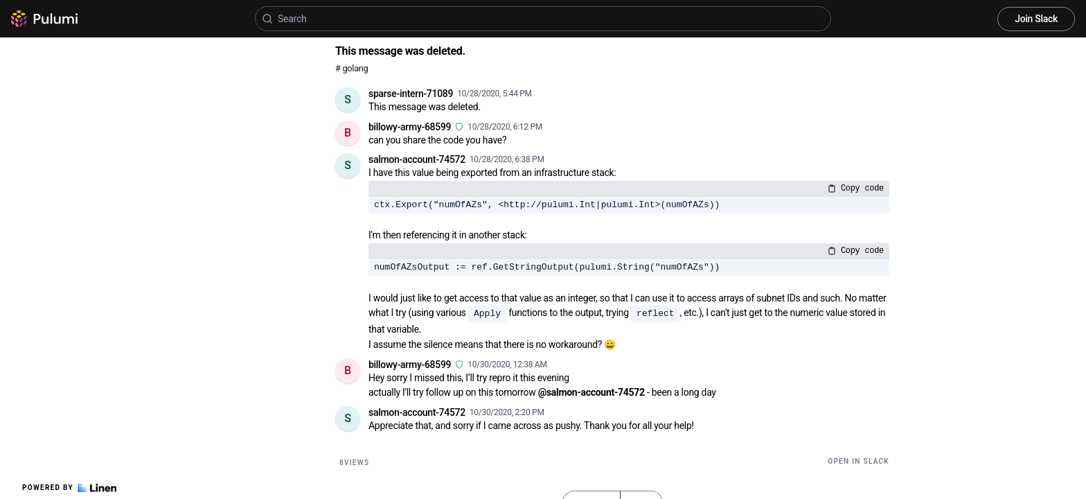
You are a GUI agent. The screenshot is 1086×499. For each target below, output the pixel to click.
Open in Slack (858, 461)
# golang (351, 68)
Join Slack (1036, 18)
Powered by (69, 488)
